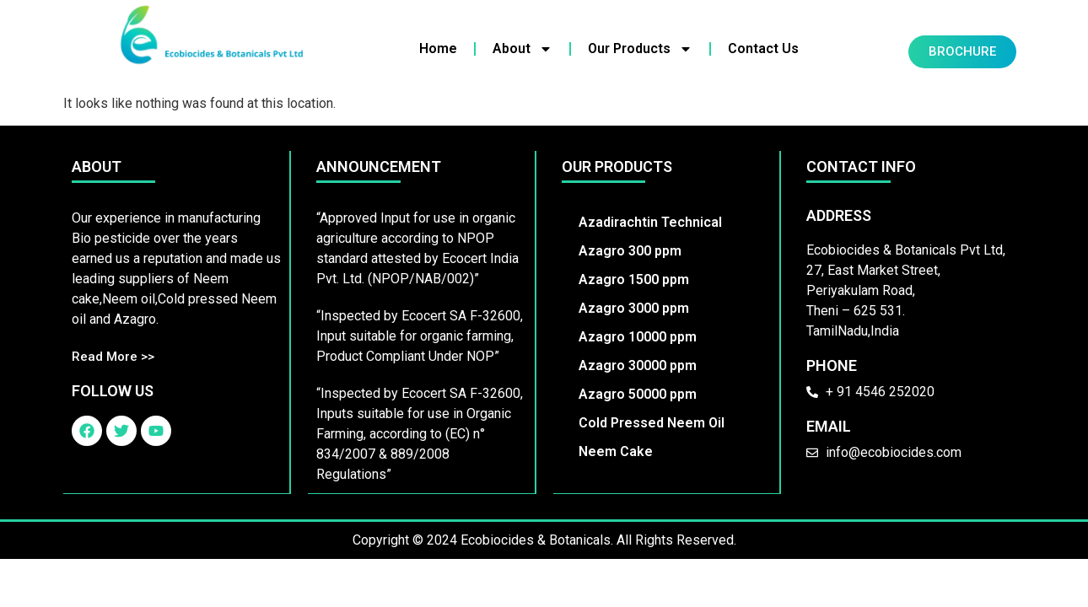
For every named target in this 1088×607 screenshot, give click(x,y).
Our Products (640, 49)
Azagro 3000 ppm (634, 308)
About (522, 49)
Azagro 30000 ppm (638, 365)
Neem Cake (616, 451)
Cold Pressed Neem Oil (651, 423)
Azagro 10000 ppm (638, 337)
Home (438, 48)
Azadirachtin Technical (650, 222)
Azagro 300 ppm (630, 251)
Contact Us (763, 48)
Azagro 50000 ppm (638, 394)
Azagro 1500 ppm (634, 279)
